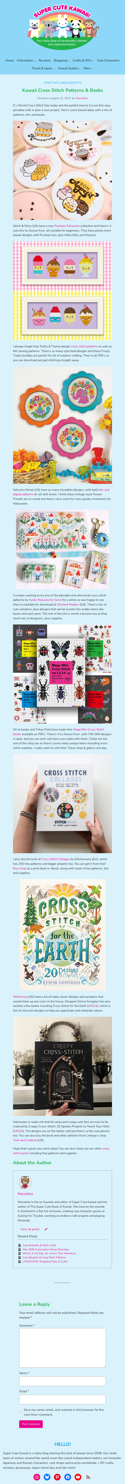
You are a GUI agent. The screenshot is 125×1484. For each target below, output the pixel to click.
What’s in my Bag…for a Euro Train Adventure (49, 1253)
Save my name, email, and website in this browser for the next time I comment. (64, 1412)
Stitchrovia (20, 997)
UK (90, 1006)
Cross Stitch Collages (55, 859)
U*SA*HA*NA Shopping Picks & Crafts (45, 1261)
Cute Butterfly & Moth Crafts (39, 1245)
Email (24, 1391)
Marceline (82, 98)
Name (24, 1373)
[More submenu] (92, 68)
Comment (27, 1325)
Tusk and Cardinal (25, 1140)
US (95, 1006)
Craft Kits (51, 83)
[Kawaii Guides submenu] (80, 68)
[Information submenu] (35, 60)
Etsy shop (19, 868)
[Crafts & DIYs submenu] (93, 60)
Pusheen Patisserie (67, 226)
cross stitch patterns (84, 346)
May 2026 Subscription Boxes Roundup (46, 1249)
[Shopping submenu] (69, 60)
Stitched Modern (68, 605)
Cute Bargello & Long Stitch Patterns (44, 1257)
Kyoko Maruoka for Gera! (45, 600)
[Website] (46, 1229)
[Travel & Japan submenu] (54, 68)
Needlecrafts (71, 83)
